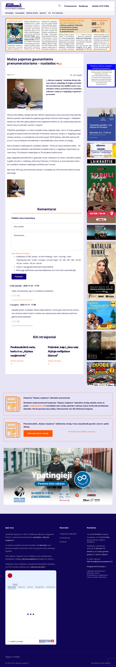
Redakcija (83, 6)
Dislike (17, 295)
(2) (59, 63)
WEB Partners (105, 663)
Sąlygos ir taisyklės (12, 657)
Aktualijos (9, 13)
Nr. (76, 75)
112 (49, 13)
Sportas (43, 13)
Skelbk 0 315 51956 (100, 6)
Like (13, 295)
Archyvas (63, 542)
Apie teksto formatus (21, 253)
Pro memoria (57, 13)
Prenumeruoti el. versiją (38, 433)
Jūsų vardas (19, 226)
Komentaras (19, 235)
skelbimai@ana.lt (36, 406)
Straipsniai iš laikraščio (68, 534)
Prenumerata (70, 6)
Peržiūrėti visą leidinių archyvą (81, 431)
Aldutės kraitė (32, 13)
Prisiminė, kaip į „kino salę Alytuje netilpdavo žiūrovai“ (63, 351)
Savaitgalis (19, 13)
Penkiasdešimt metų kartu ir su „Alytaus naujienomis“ (22, 351)
